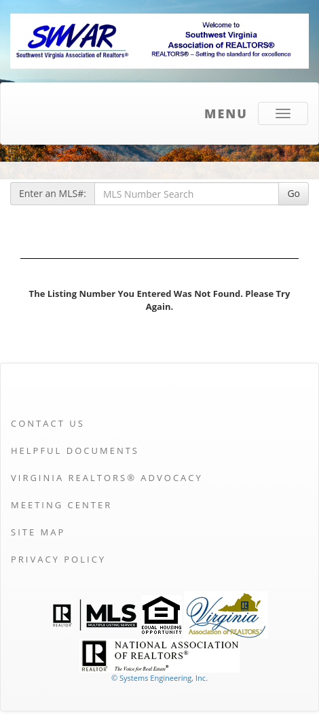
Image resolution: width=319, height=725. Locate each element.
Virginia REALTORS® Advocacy (107, 478)
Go (293, 193)
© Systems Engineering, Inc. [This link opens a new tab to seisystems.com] (159, 678)
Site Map (38, 532)
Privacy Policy (58, 559)
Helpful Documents (75, 450)
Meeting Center (61, 505)
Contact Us (48, 423)
